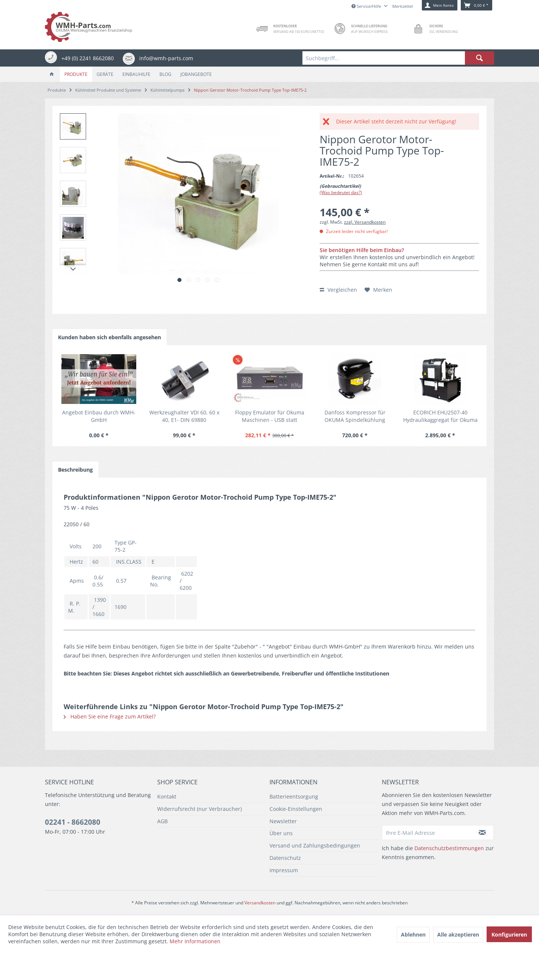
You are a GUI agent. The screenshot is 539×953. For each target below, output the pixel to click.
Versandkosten (259, 903)
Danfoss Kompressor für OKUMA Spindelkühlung (355, 416)
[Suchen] (479, 58)
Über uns (281, 833)
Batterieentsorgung (294, 796)
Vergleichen (338, 289)
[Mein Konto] (439, 5)
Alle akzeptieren (458, 934)
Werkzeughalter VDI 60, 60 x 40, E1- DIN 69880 (184, 416)
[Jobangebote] (196, 74)
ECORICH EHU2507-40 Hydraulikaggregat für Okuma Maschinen (440, 416)
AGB (162, 821)
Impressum (284, 870)
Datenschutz (285, 857)
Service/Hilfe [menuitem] (366, 6)
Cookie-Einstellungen (296, 808)
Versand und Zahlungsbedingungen (315, 845)
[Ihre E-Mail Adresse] (427, 832)
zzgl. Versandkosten (365, 222)
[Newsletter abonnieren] (482, 832)
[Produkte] (76, 74)
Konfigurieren (509, 934)
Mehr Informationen (195, 941)
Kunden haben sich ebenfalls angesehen (109, 337)
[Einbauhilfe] (136, 74)
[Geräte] (105, 74)
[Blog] (165, 74)
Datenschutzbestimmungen (449, 848)
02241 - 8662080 (72, 822)
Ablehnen (413, 934)
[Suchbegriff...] (398, 58)
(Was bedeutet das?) (341, 192)
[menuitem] (398, 58)
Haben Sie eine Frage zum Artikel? (110, 716)
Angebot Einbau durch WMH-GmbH (98, 416)
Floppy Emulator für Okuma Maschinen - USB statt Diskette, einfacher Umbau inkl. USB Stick (269, 416)
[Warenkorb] (476, 5)
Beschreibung (75, 469)
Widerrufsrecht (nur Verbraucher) (199, 808)
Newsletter (283, 821)
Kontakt (166, 796)
